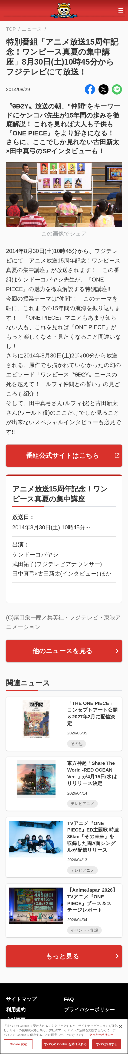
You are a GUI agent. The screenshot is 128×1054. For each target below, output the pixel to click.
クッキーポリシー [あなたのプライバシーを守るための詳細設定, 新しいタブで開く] (101, 1035)
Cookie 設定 (18, 1044)
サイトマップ (21, 999)
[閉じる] (120, 1026)
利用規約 (16, 1009)
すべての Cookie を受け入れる (65, 1044)
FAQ (69, 999)
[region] (64, 1036)
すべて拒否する (107, 1044)
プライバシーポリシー (89, 1009)
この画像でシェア (64, 233)
